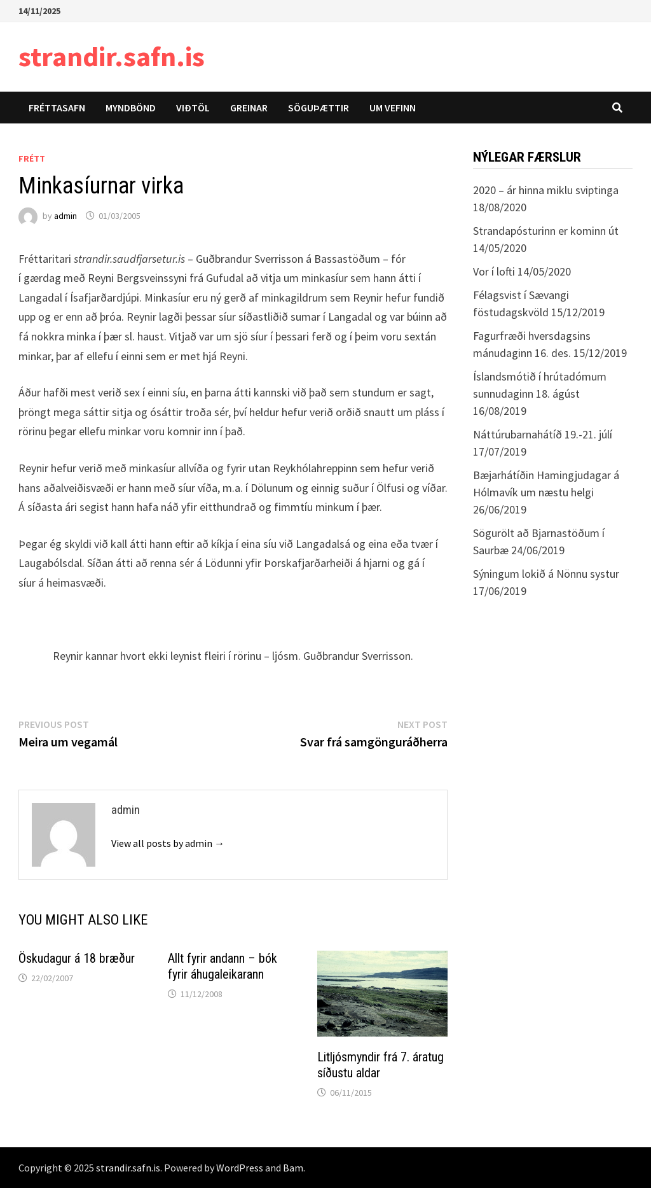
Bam (293, 1167)
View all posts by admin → (167, 843)
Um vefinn (392, 107)
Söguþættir (318, 107)
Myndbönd (131, 107)
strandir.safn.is (111, 56)
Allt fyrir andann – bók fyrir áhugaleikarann (222, 966)
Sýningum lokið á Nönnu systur (546, 573)
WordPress (239, 1167)
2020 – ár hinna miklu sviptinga (546, 190)
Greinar (249, 107)
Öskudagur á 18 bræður (76, 958)
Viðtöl (193, 107)
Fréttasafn (57, 107)
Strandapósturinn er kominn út (546, 230)
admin (65, 215)
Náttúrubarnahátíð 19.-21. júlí (542, 434)
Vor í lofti (494, 271)
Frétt (31, 158)
